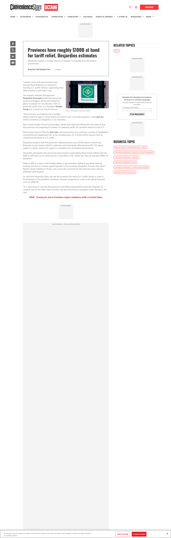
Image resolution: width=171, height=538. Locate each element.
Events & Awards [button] (104, 17)
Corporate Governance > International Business (131, 167)
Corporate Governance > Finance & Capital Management (134, 152)
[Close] (167, 533)
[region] (85, 534)
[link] (13, 43)
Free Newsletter (137, 114)
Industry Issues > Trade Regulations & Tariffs (130, 147)
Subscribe (149, 7)
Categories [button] (25, 17)
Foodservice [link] (42, 17)
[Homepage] (34, 7)
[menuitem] (15, 17)
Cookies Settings (122, 534)
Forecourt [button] (73, 17)
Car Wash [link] (87, 17)
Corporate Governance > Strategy (126, 157)
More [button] (148, 17)
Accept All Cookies (139, 534)
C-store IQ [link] (122, 17)
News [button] (12, 17)
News (116, 51)
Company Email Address (130, 108)
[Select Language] (136, 7)
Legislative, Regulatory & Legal (125, 162)
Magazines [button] (136, 17)
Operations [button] (57, 17)
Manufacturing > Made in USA (125, 172)
